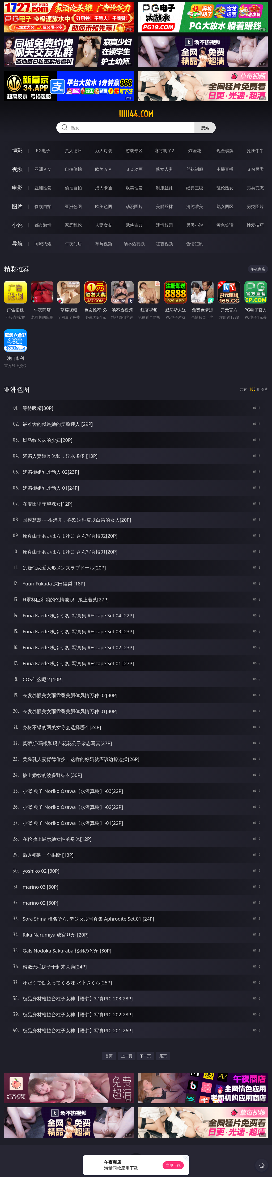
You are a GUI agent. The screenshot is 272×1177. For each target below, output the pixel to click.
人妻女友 (103, 225)
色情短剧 (194, 244)
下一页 (145, 1055)
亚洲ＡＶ (43, 169)
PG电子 (43, 150)
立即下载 (173, 1165)
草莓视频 (103, 244)
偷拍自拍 (73, 188)
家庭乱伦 (73, 225)
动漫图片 (134, 206)
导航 (17, 243)
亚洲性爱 (43, 188)
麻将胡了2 (164, 150)
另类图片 (255, 206)
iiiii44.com (136, 114)
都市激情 (43, 225)
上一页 (126, 1055)
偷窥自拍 (43, 206)
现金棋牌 (224, 150)
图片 (17, 206)
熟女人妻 (164, 169)
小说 (17, 224)
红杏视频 (164, 244)
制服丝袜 (164, 188)
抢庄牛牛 (255, 150)
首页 (109, 1055)
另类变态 (255, 188)
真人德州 (73, 150)
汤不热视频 (134, 244)
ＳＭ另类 (255, 169)
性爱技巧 (255, 225)
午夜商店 (73, 244)
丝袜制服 (194, 169)
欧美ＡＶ (103, 169)
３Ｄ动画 (134, 169)
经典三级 (194, 188)
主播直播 (224, 169)
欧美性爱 (134, 188)
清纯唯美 (194, 206)
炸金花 (194, 150)
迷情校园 (164, 225)
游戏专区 (134, 150)
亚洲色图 (73, 206)
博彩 (17, 150)
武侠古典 (134, 225)
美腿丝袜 (164, 206)
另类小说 (194, 225)
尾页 (163, 1055)
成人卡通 (103, 188)
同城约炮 (43, 244)
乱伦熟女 (224, 188)
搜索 (205, 128)
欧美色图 (103, 206)
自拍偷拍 (73, 169)
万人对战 (103, 150)
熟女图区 (224, 206)
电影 (17, 187)
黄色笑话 (224, 225)
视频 (17, 169)
